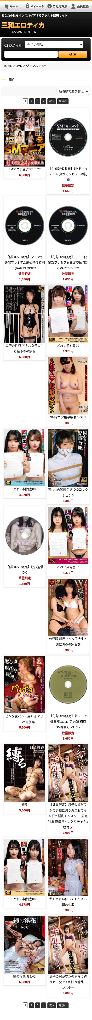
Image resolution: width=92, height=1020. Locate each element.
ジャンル (32, 66)
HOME (7, 66)
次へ (51, 101)
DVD (19, 66)
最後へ (63, 101)
